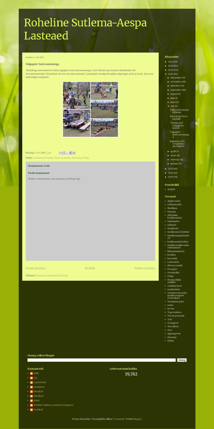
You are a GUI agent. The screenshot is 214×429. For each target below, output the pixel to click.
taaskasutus (173, 289)
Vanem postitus (144, 268)
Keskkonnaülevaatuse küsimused (178, 246)
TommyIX (119, 419)
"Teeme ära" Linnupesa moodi (177, 125)
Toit (169, 319)
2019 (170, 177)
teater (170, 305)
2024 (171, 65)
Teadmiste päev (175, 301)
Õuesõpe (172, 337)
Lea (35, 378)
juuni (173, 102)
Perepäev (49, 158)
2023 (171, 70)
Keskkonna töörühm (178, 232)
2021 (170, 168)
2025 (171, 61)
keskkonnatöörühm (177, 241)
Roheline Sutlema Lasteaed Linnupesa (53, 405)
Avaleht (90, 268)
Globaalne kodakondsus (174, 216)
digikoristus (173, 201)
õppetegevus (174, 333)
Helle (36, 373)
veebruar (175, 159)
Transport (172, 323)
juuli (172, 98)
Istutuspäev (173, 221)
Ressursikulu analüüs (174, 280)
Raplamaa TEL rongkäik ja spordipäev (177, 144)
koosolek (172, 258)
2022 (171, 74)
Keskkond (172, 228)
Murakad (38, 391)
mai (172, 106)
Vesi (169, 330)
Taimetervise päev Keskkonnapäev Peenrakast (177, 295)
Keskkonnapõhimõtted (178, 236)
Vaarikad (38, 409)
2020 (171, 173)
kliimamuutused (175, 251)
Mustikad (38, 396)
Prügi (170, 276)
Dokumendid (174, 204)
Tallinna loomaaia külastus (179, 111)
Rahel (36, 400)
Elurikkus (172, 208)
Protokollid (173, 272)
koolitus (171, 254)
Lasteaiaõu (38, 158)
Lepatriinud (40, 382)
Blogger (137, 419)
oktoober (175, 85)
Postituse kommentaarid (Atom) (52, 275)
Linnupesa (39, 387)
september (176, 90)
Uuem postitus (36, 268)
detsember (176, 77)
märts (173, 155)
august (174, 94)
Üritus (86, 158)
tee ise (170, 308)
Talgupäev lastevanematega (179, 134)
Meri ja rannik (174, 265)
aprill (173, 151)
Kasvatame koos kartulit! (178, 117)
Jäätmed (171, 225)
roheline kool (174, 286)
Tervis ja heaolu (62, 158)
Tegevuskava (174, 312)
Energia (171, 211)
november (176, 81)
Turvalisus (76, 158)
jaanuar (174, 163)
